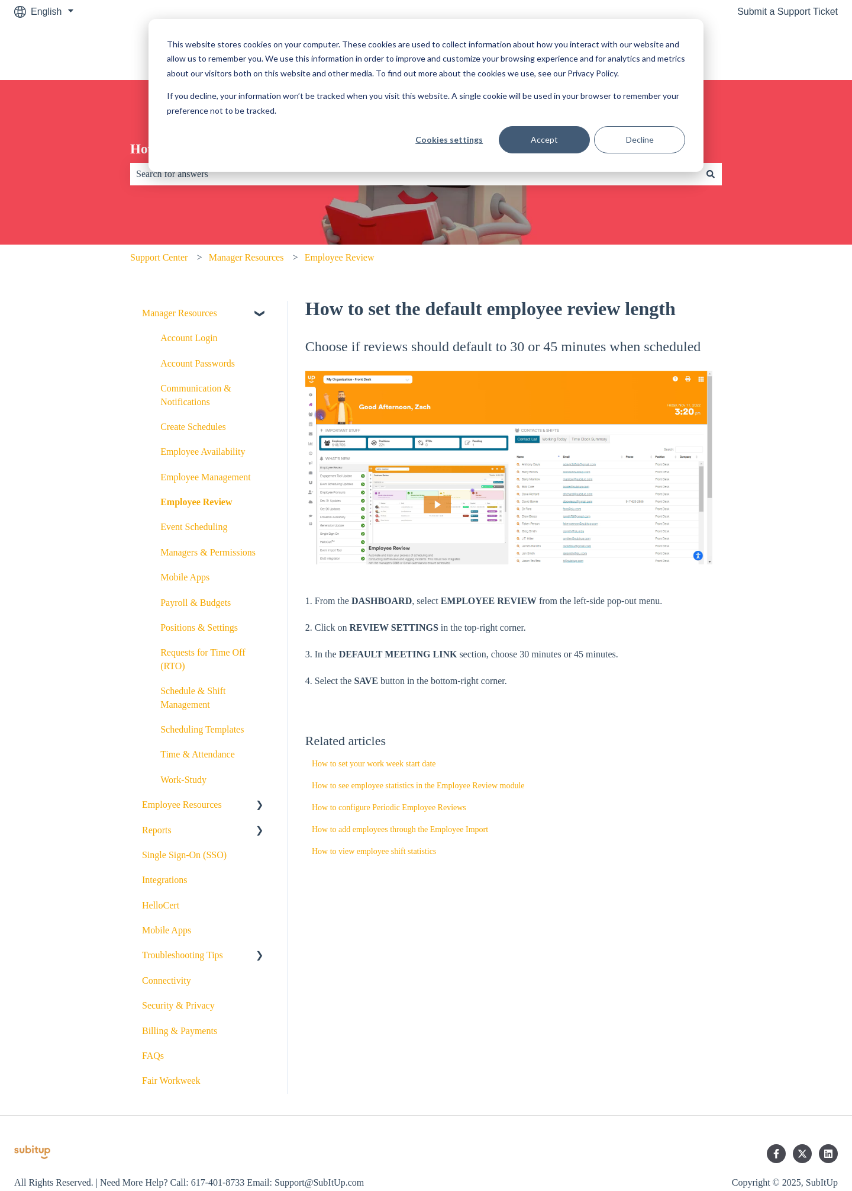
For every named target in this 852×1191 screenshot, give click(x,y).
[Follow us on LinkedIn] (828, 1153)
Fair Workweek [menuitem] (171, 1081)
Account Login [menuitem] (188, 338)
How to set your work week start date (374, 763)
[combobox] (414, 174)
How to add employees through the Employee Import (400, 829)
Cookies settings (449, 139)
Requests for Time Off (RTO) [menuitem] (202, 658)
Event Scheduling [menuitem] (193, 527)
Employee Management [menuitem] (205, 477)
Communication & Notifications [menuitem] (195, 394)
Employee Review (340, 257)
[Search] (710, 174)
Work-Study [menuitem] (183, 780)
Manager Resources (246, 257)
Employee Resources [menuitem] (182, 805)
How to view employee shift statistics (374, 851)
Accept (544, 139)
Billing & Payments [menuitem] (179, 1031)
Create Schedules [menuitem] (193, 427)
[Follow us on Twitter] (802, 1153)
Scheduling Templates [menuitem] (202, 729)
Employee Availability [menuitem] (202, 452)
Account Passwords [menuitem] (197, 363)
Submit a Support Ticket (787, 12)
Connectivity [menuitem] (166, 980)
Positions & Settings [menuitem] (199, 627)
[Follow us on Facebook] (776, 1153)
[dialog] (426, 95)
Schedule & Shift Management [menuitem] (192, 697)
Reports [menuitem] (157, 830)
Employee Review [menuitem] (196, 502)
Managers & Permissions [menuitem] (208, 552)
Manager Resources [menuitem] (179, 313)
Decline (640, 139)
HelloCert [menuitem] (160, 905)
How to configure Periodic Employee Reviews (389, 807)
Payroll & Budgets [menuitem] (195, 603)
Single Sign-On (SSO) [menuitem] (184, 855)
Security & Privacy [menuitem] (178, 1005)
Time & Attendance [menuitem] (197, 754)
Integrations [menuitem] (164, 880)
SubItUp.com (799, 51)
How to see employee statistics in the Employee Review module (418, 785)
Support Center (159, 257)
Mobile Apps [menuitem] (184, 577)
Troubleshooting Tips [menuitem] (182, 955)
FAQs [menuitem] (153, 1056)
